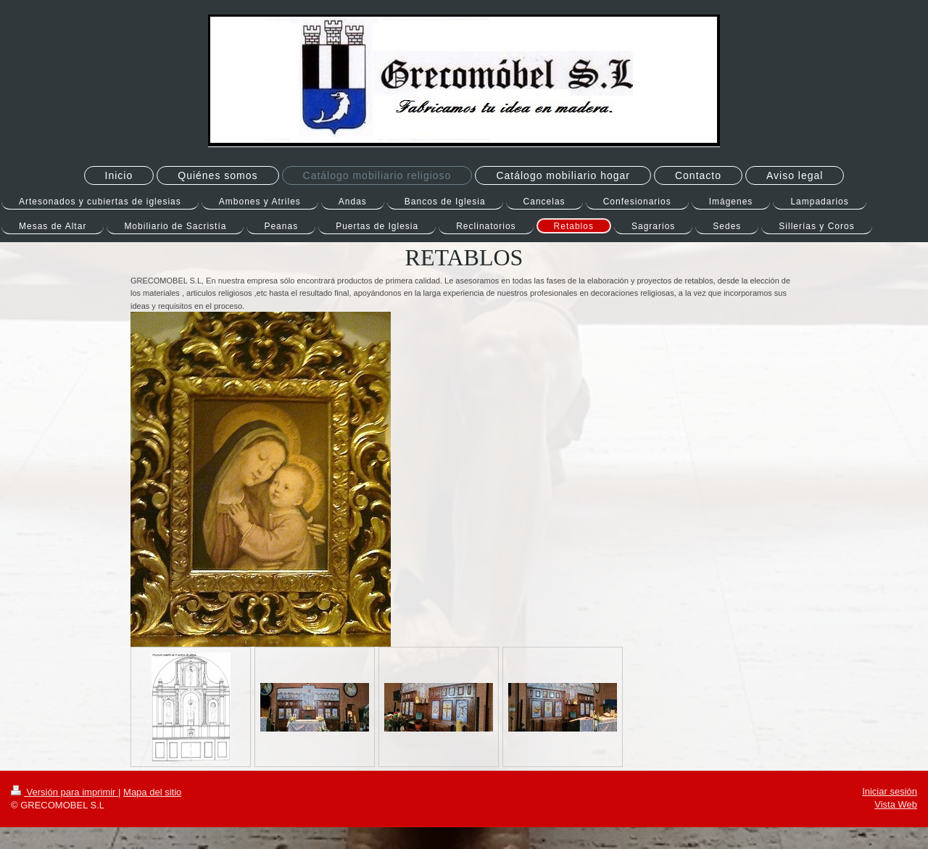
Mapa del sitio (152, 792)
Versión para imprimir (64, 792)
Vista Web (895, 804)
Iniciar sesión (889, 791)
